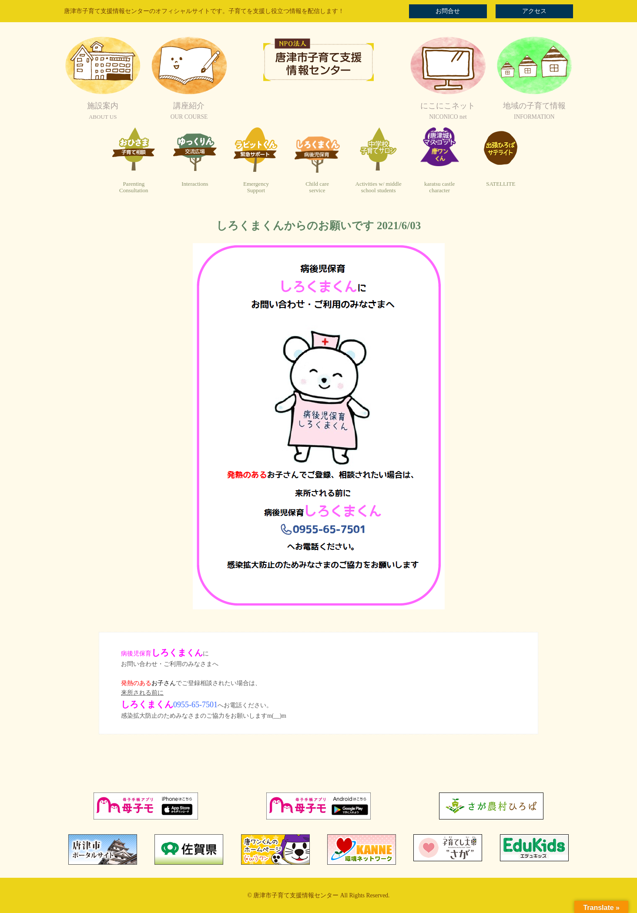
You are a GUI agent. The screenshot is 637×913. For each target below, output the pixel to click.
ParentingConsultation (133, 187)
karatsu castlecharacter (439, 187)
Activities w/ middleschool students (378, 187)
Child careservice (317, 187)
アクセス (534, 11)
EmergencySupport (256, 187)
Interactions (194, 184)
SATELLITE (500, 184)
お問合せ (448, 11)
